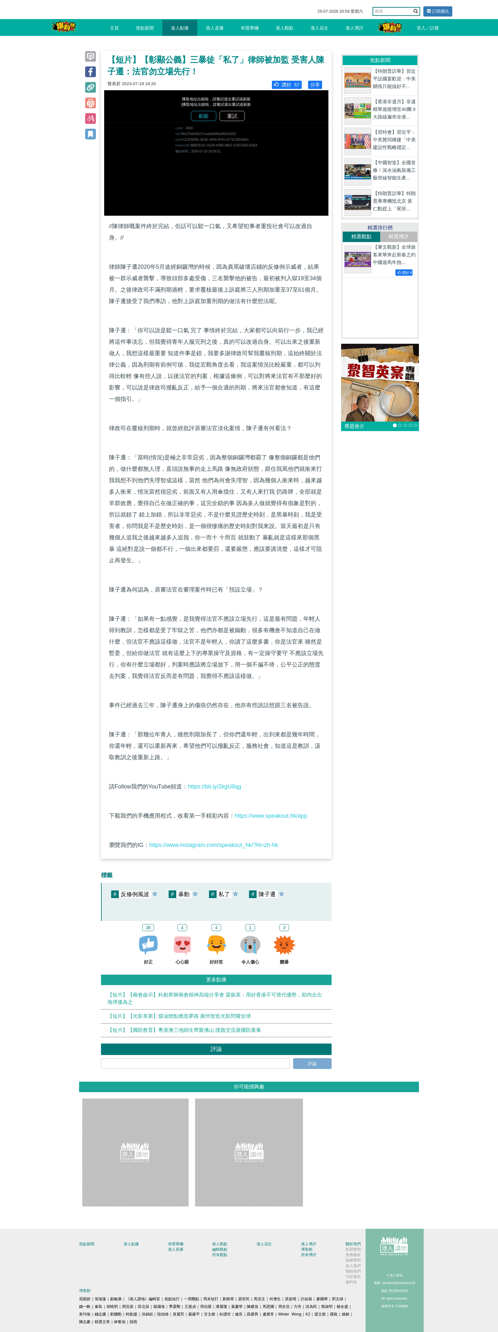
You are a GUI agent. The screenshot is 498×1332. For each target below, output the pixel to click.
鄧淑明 (327, 1306)
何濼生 (275, 1299)
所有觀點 (219, 1255)
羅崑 (334, 1314)
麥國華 (322, 1299)
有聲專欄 (250, 27)
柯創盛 (131, 1314)
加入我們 (353, 1266)
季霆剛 (174, 1306)
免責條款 (353, 1255)
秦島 (98, 1306)
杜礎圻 (225, 1314)
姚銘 (345, 1314)
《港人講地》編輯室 (143, 1299)
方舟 (297, 1306)
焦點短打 (172, 1299)
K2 (308, 1314)
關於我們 (353, 1244)
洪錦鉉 (147, 1314)
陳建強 (252, 1306)
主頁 (114, 27)
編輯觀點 (219, 1249)
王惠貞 (190, 1306)
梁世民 (244, 1299)
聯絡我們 (353, 1271)
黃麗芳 (178, 1314)
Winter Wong (289, 1314)
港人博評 (354, 27)
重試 (232, 116)
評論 (312, 1063)
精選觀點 (361, 236)
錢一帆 (85, 1306)
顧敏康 (116, 1299)
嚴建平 (194, 1314)
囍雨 (133, 1322)
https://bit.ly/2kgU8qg (214, 786)
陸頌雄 (163, 1314)
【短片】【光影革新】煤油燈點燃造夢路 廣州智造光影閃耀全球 (179, 1016)
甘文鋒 (209, 1314)
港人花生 (319, 27)
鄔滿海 (159, 1306)
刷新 (204, 116)
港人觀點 (284, 27)
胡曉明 (112, 1306)
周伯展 (206, 1306)
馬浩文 (259, 1299)
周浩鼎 (127, 1306)
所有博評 (308, 1255)
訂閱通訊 (438, 11)
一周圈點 (191, 1299)
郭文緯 (337, 1299)
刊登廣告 (353, 1277)
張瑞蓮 (100, 1299)
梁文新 (320, 1314)
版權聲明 (353, 1260)
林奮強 (119, 1322)
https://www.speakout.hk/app (271, 816)
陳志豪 (85, 1322)
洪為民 (311, 1306)
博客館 (307, 1249)
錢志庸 (100, 1314)
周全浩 (284, 1306)
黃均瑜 (85, 1314)
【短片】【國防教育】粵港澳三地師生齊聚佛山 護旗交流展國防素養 (184, 1030)
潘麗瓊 (221, 1306)
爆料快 (351, 1282)
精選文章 (102, 1322)
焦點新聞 (145, 27)
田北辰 (143, 1306)
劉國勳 (116, 1314)
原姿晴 (290, 1299)
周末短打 (211, 1299)
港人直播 (215, 27)
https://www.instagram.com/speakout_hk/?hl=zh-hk (213, 845)
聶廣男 (252, 1314)
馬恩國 (268, 1306)
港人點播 (180, 27)
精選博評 (398, 236)
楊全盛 (342, 1306)
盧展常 (268, 1314)
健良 (239, 1314)
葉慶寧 (237, 1306)
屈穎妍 (85, 1299)
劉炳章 (228, 1299)
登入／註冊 (428, 27)
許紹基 (306, 1299)
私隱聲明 (353, 1249)
